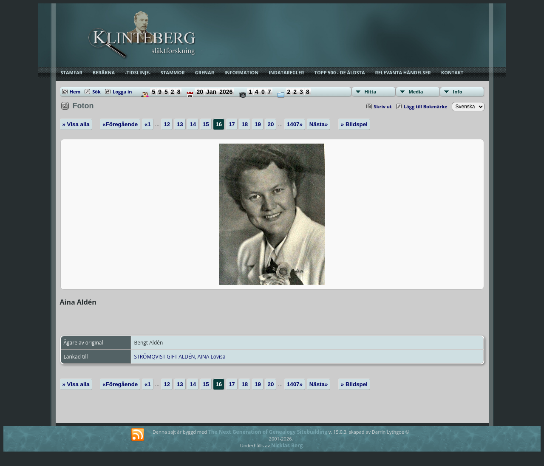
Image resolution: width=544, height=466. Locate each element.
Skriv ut (383, 106)
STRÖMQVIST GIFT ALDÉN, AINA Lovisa (180, 356)
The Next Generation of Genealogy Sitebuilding (267, 431)
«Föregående (120, 124)
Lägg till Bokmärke (426, 106)
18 (244, 124)
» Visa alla (76, 124)
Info (457, 91)
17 (232, 124)
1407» (295, 124)
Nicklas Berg (287, 445)
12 (167, 124)
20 (271, 124)
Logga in (122, 91)
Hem (75, 91)
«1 (147, 124)
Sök (96, 91)
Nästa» (318, 124)
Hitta (371, 91)
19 (258, 124)
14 (193, 124)
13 (180, 124)
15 (206, 124)
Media (416, 91)
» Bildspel (354, 124)
